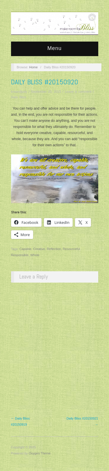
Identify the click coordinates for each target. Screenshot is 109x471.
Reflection (54, 249)
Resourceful (71, 249)
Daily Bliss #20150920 (44, 81)
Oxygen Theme (40, 453)
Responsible (20, 255)
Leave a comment (78, 91)
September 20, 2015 (46, 91)
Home (33, 67)
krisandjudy (19, 91)
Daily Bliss (18, 97)
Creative (39, 249)
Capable (25, 249)
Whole (34, 255)
